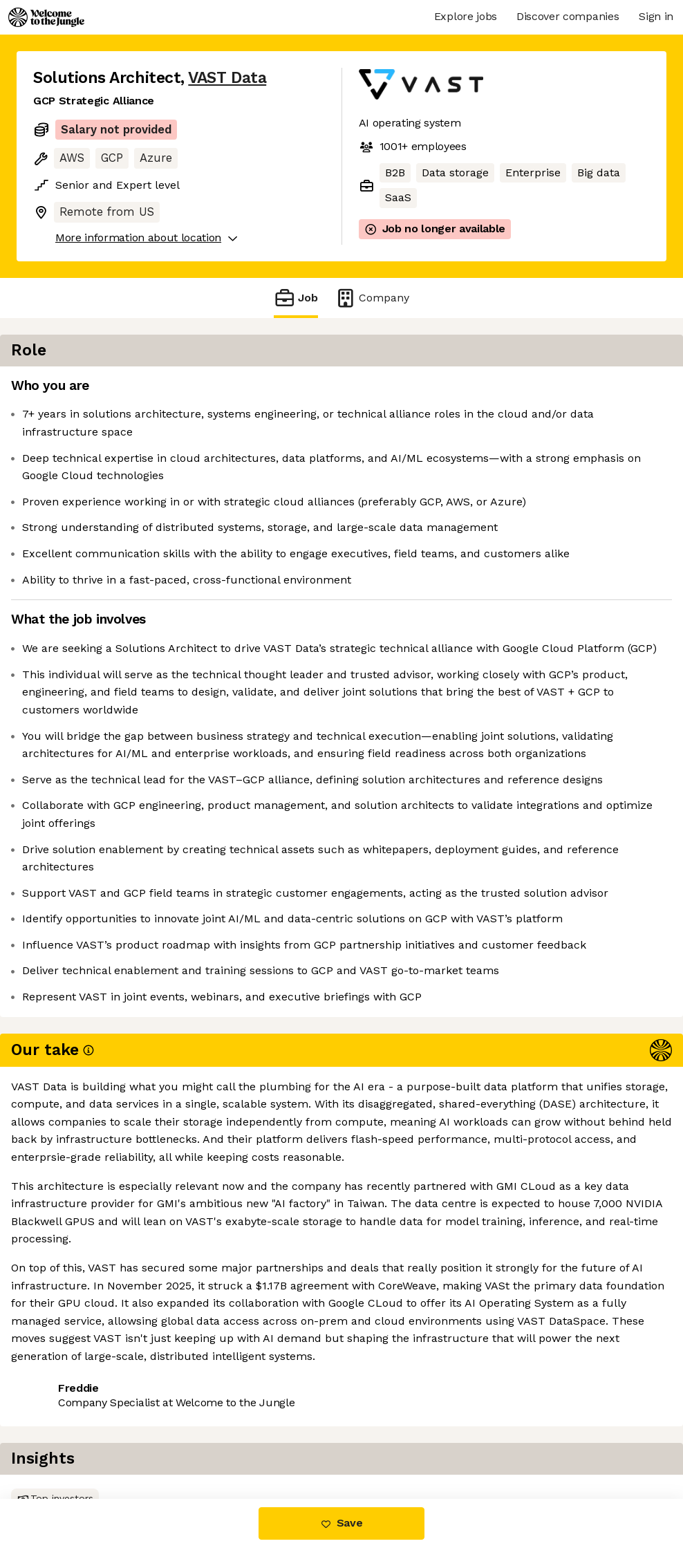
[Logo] (46, 17)
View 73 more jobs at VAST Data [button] (216, 1440)
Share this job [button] (71, 1440)
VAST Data (227, 77)
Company (372, 297)
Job (296, 297)
